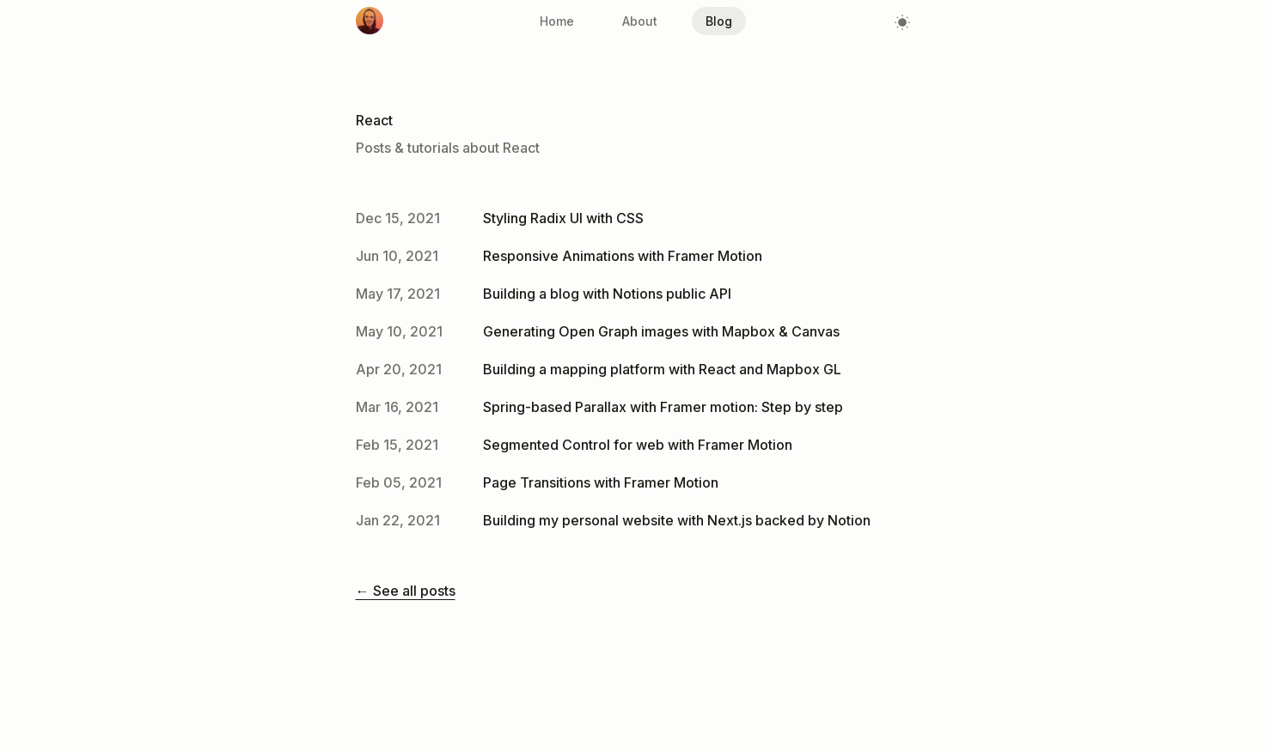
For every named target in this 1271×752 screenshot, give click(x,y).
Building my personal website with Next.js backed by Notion (677, 520)
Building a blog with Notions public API (607, 293)
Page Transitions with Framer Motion (600, 482)
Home (557, 21)
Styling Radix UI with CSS (563, 218)
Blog (719, 21)
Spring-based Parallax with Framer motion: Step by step (663, 406)
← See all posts (405, 590)
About (639, 21)
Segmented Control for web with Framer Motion (637, 444)
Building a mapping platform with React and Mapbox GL (662, 369)
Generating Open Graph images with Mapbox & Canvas (661, 331)
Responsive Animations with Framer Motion (622, 255)
